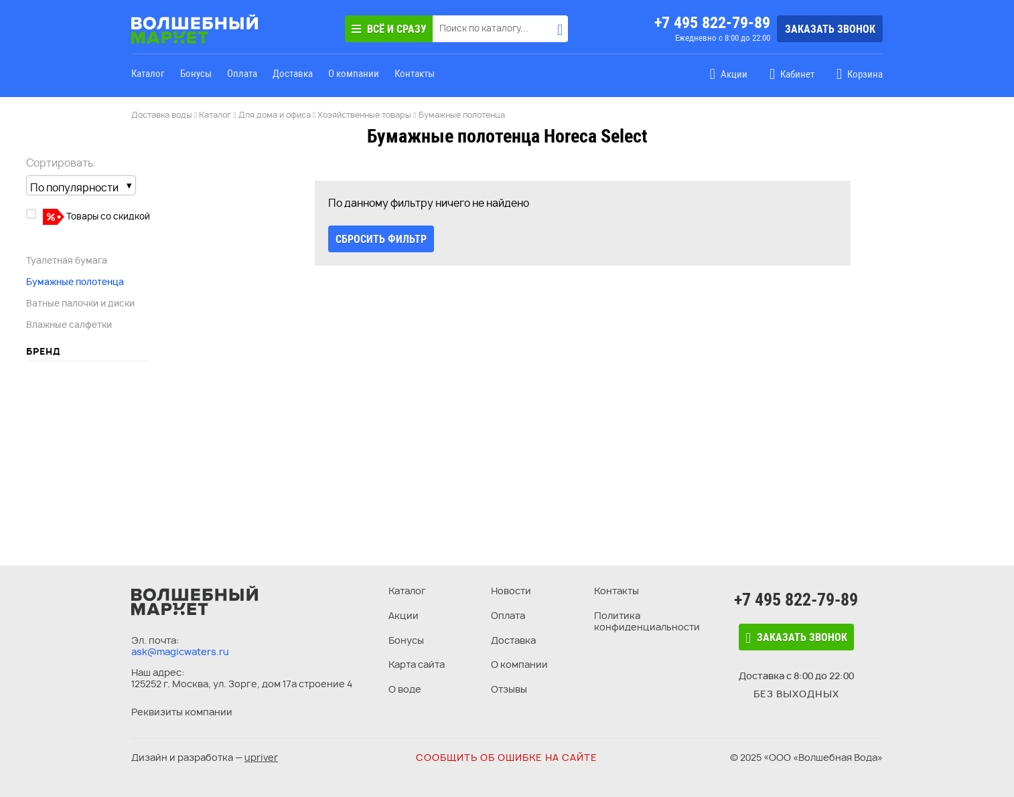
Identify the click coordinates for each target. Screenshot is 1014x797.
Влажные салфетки (69, 325)
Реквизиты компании (181, 711)
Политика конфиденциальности (647, 621)
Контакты (414, 74)
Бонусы (196, 74)
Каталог (148, 74)
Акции (403, 615)
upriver (261, 757)
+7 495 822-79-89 (712, 22)
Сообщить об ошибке (506, 757)
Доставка (293, 74)
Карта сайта (416, 664)
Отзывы (509, 689)
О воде (404, 689)
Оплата (242, 74)
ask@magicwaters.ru (180, 651)
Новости (511, 590)
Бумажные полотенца (75, 282)
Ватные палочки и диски (80, 303)
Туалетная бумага (66, 260)
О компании (353, 74)
